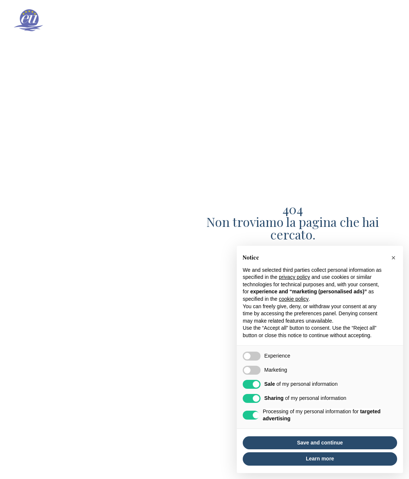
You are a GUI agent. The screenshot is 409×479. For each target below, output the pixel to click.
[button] (393, 258)
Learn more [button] (320, 459)
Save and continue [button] (320, 443)
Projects (292, 20)
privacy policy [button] (294, 277)
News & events (338, 20)
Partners (384, 20)
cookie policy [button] (293, 299)
